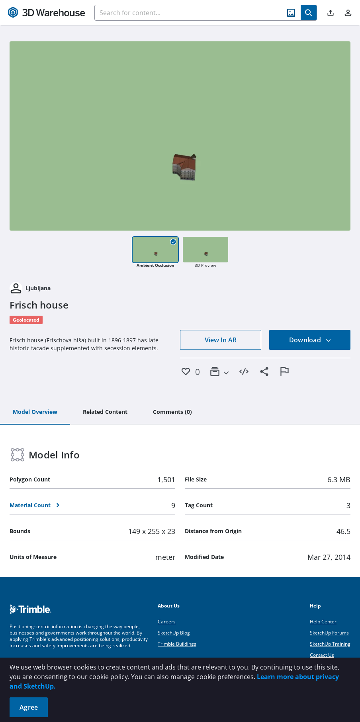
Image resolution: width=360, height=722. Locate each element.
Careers (167, 621)
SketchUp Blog (174, 632)
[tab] (35, 412)
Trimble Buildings (177, 643)
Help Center (323, 621)
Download (310, 340)
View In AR (221, 340)
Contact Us (322, 655)
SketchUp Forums (329, 632)
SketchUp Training (330, 643)
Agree (29, 707)
